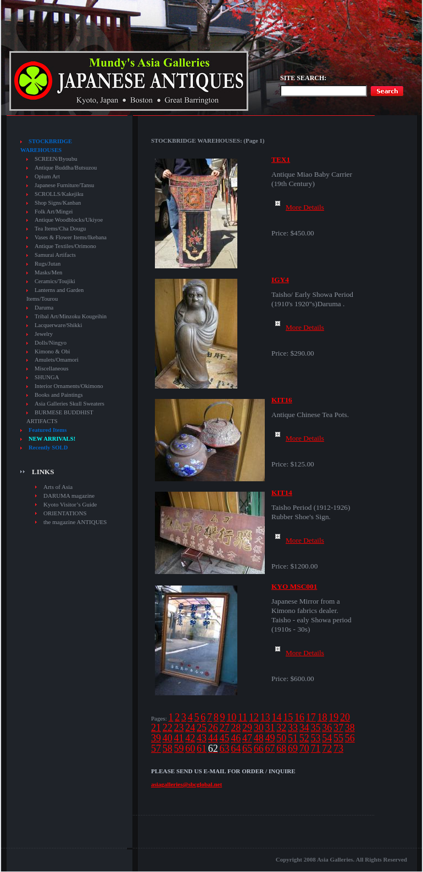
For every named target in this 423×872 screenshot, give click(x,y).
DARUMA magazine (68, 495)
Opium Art (47, 176)
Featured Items (47, 430)
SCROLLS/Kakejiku (59, 194)
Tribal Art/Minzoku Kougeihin (71, 316)
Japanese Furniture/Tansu (64, 185)
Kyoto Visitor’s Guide (70, 504)
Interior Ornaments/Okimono (69, 386)
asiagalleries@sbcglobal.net (186, 784)
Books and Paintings (59, 395)
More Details (297, 207)
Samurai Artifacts (55, 255)
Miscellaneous (52, 368)
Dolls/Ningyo (50, 343)
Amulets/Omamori (57, 360)
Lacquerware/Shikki (58, 325)
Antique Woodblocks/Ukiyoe (69, 220)
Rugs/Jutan (47, 264)
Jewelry (44, 334)
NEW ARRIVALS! (52, 439)
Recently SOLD (48, 448)
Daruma (44, 308)
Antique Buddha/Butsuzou (66, 168)
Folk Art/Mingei (54, 212)
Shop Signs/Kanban (58, 203)
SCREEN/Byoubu (56, 159)
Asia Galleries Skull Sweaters (69, 404)
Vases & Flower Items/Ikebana (71, 237)
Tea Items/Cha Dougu (60, 229)
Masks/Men (48, 272)
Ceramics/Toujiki (55, 281)
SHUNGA (47, 377)
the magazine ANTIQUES (75, 522)
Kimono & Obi (52, 351)
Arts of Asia (58, 486)
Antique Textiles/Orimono (65, 246)
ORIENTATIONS (65, 513)
